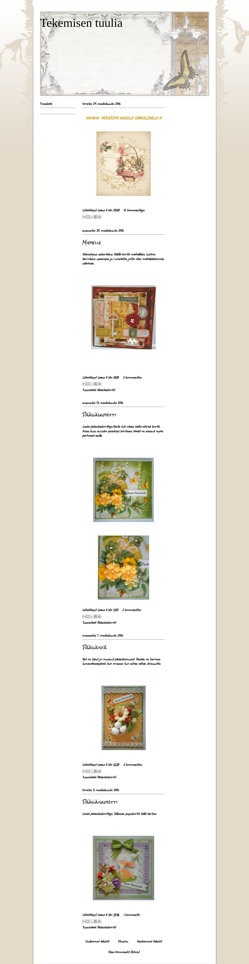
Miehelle (91, 242)
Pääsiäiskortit (106, 622)
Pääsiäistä (94, 647)
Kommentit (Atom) (127, 952)
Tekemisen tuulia (81, 22)
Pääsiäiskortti (100, 802)
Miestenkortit (106, 390)
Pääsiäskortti (99, 414)
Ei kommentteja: (134, 210)
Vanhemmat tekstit (149, 941)
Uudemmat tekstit (97, 941)
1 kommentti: (131, 915)
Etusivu (123, 941)
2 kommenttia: (132, 377)
